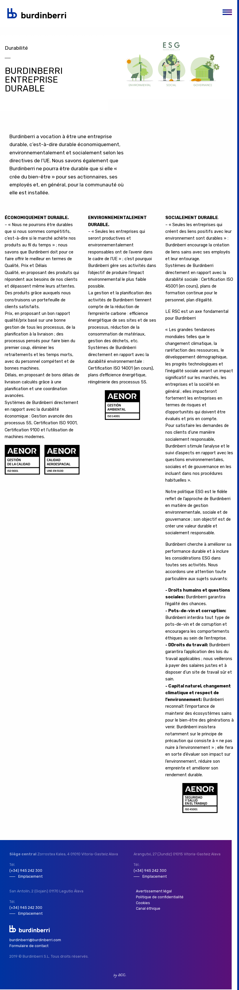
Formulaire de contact (29, 946)
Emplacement (30, 876)
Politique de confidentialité (160, 897)
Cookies (143, 903)
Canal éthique (148, 909)
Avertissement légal (153, 891)
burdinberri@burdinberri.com (35, 940)
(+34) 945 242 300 (25, 870)
